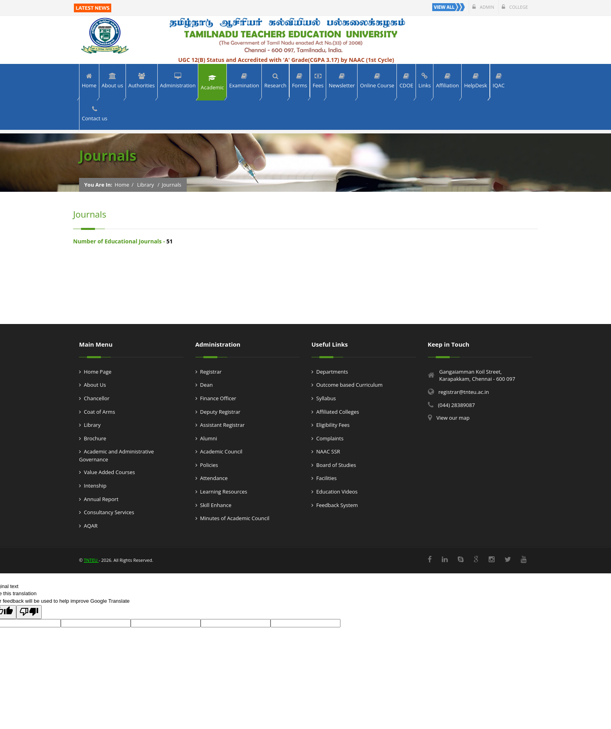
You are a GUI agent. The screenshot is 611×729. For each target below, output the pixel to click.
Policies (209, 465)
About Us (95, 384)
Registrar (211, 371)
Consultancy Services (109, 512)
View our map (453, 417)
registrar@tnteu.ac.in (464, 391)
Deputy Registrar (220, 411)
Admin (483, 7)
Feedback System (337, 505)
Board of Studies (336, 465)
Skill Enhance (216, 505)
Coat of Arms (99, 411)
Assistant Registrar (222, 424)
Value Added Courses (109, 472)
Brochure (95, 438)
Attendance (214, 478)
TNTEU (91, 560)
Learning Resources (223, 491)
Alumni (208, 438)
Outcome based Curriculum (349, 384)
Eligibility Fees (333, 424)
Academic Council (221, 451)
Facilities (326, 478)
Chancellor (97, 398)
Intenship (95, 485)
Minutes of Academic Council (235, 518)
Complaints (330, 438)
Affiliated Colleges (337, 411)
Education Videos (337, 491)
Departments (332, 371)
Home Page (98, 371)
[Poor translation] (29, 612)
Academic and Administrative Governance (116, 455)
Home (122, 184)
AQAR (91, 525)
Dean (206, 384)
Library (145, 184)
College (515, 7)
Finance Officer (218, 398)
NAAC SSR (328, 451)
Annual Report (101, 499)
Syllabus (326, 398)
